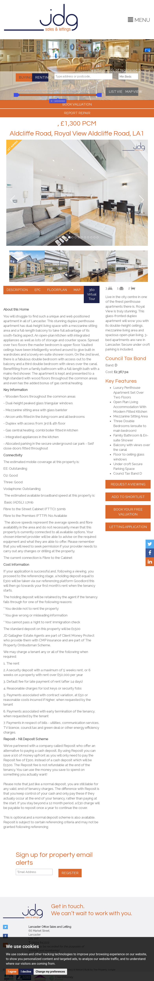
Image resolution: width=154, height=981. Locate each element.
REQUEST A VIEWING (128, 484)
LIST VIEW (115, 92)
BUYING (25, 77)
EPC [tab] (37, 290)
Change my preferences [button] (50, 971)
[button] (13, 200)
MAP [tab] (77, 290)
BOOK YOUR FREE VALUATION (128, 511)
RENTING (41, 77)
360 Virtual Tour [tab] (91, 294)
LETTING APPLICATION (128, 527)
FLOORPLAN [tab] (57, 290)
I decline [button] (26, 971)
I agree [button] (12, 971)
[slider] (16, 95)
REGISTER (70, 873)
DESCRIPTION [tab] (17, 290)
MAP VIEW (131, 92)
